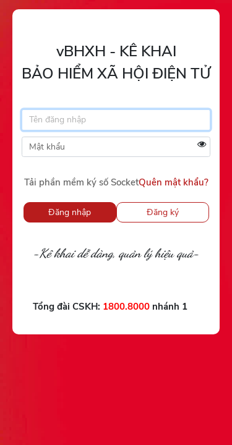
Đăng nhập (69, 212)
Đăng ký (163, 212)
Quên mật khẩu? (173, 182)
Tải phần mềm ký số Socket (81, 182)
